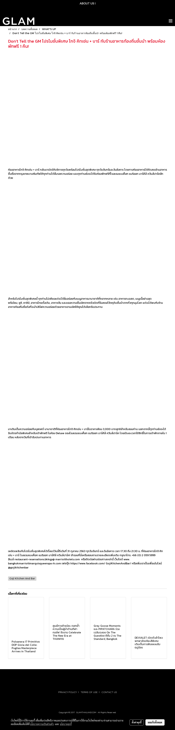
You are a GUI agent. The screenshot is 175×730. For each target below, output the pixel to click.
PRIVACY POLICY (67, 692)
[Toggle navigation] (170, 21)
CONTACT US (109, 692)
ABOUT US (87, 3)
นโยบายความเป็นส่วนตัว (42, 724)
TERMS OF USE (89, 692)
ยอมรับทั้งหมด (155, 722)
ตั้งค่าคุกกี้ (137, 722)
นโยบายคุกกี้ (66, 724)
